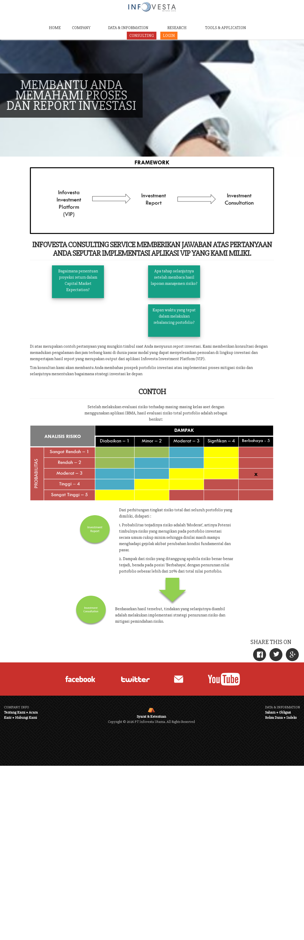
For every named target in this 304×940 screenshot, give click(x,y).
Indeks (291, 717)
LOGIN (169, 35)
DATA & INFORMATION (128, 27)
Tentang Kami (14, 712)
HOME (55, 27)
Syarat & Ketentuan (151, 716)
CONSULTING (141, 35)
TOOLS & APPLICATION (225, 27)
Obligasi (285, 712)
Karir (7, 717)
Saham (270, 712)
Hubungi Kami (26, 717)
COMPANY (81, 27)
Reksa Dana (274, 717)
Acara (33, 712)
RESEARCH (177, 27)
